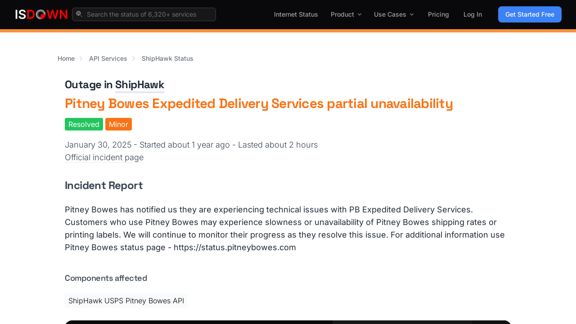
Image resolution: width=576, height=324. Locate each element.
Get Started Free (529, 14)
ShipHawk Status (168, 58)
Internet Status (296, 14)
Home (66, 58)
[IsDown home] (41, 14)
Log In (473, 14)
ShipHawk (139, 84)
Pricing (438, 14)
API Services (108, 58)
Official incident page (104, 157)
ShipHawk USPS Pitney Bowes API (126, 300)
